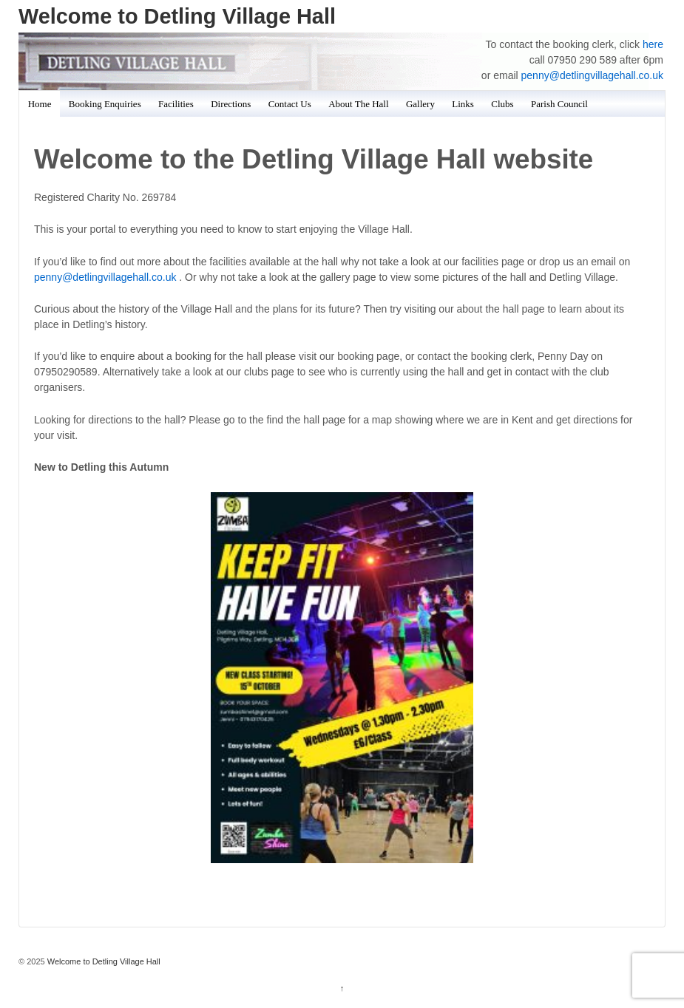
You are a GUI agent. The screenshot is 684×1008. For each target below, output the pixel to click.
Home (40, 103)
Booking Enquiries (105, 103)
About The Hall (358, 103)
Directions (231, 103)
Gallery (420, 103)
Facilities (176, 103)
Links (463, 103)
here (653, 44)
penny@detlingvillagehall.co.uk (592, 75)
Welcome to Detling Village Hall (177, 16)
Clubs (502, 103)
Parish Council (559, 103)
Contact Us (289, 103)
